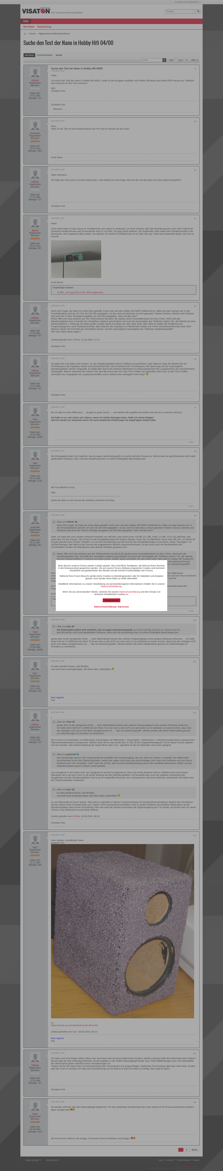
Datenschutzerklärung (111, 586)
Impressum (123, 606)
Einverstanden (111, 600)
